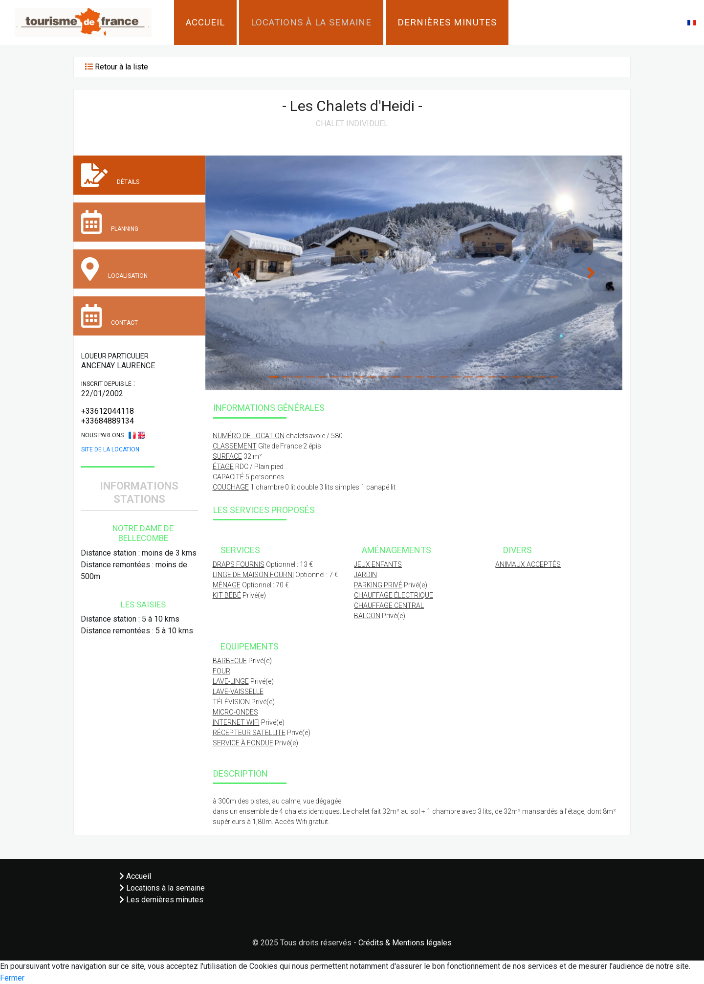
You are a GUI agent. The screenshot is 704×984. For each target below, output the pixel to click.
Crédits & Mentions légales (405, 942)
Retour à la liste (121, 66)
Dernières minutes (447, 22)
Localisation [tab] (114, 269)
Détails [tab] (110, 175)
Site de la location (110, 449)
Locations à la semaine (311, 22)
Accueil (205, 22)
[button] (692, 22)
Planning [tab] (109, 222)
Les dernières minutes (161, 899)
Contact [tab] (109, 316)
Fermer (12, 978)
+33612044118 (107, 411)
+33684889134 (107, 420)
